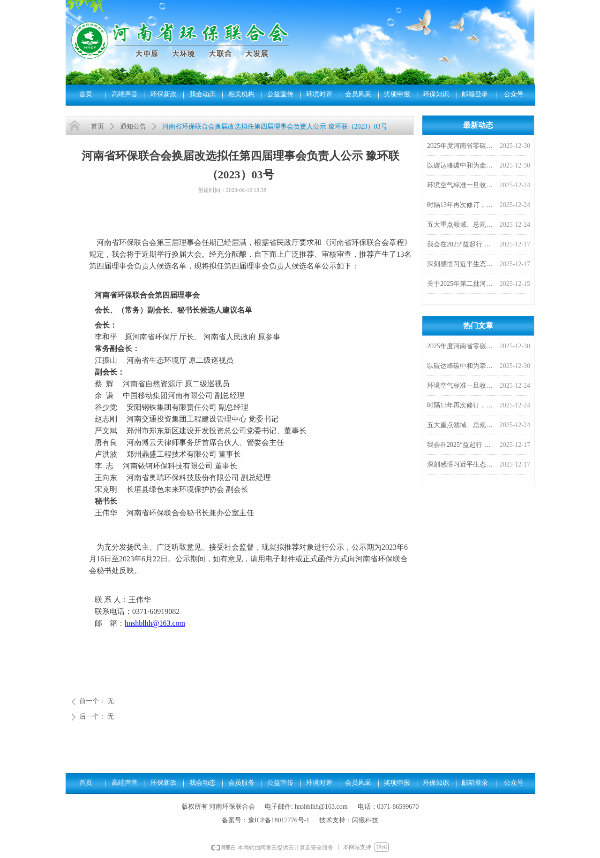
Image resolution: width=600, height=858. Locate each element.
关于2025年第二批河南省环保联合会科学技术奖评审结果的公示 (461, 284)
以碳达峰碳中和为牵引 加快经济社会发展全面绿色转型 (461, 166)
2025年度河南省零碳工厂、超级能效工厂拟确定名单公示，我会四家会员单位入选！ (461, 146)
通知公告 (133, 126)
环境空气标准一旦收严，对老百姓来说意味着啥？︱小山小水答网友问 (461, 186)
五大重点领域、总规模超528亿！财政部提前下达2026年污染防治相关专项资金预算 (461, 225)
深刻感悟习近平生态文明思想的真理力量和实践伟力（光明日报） (461, 264)
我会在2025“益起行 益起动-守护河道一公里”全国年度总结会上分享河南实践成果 (461, 245)
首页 (97, 126)
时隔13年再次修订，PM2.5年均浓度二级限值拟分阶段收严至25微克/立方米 (461, 205)
